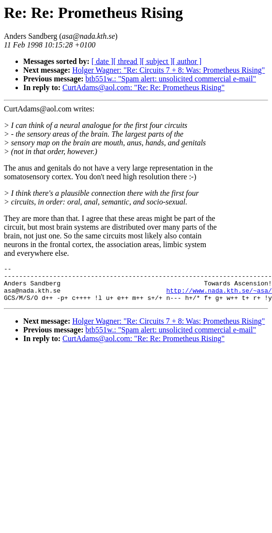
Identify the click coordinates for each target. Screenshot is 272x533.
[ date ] (102, 61)
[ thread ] (127, 61)
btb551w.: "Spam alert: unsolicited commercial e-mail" (171, 79)
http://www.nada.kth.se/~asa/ (219, 296)
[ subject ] (157, 61)
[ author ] (187, 61)
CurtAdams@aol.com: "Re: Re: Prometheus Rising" (143, 87)
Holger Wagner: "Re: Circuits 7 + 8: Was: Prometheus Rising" (168, 70)
